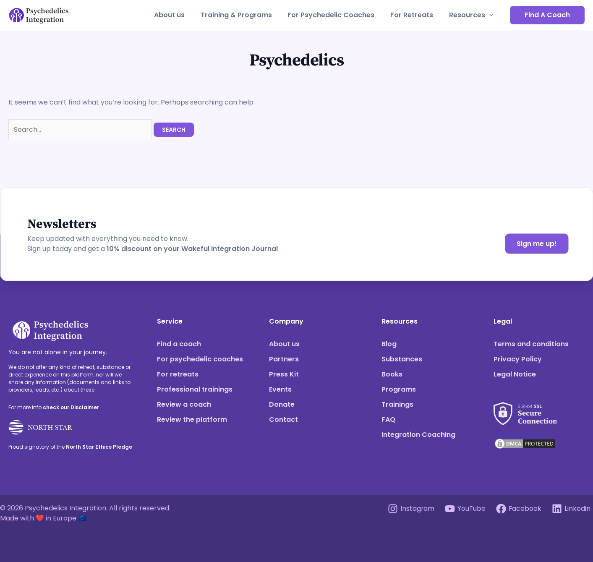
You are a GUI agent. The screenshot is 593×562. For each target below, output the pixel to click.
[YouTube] (464, 509)
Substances (401, 359)
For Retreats (415, 15)
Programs (398, 389)
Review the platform (192, 419)
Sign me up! (536, 243)
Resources (472, 15)
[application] (490, 15)
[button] (547, 15)
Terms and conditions (531, 344)
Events (280, 389)
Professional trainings (194, 389)
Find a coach (179, 344)
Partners (284, 359)
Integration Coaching (418, 434)
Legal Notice (515, 374)
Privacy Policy (518, 359)
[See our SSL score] (525, 408)
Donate (282, 404)
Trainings (397, 404)
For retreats (178, 374)
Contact (283, 419)
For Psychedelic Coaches (337, 15)
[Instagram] (410, 509)
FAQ (388, 419)
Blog (389, 344)
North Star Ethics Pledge (99, 446)
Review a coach (184, 404)
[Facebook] (518, 509)
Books (391, 374)
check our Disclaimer (71, 407)
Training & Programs (244, 15)
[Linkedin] (571, 509)
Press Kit (284, 374)
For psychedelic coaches (200, 359)
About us (180, 15)
